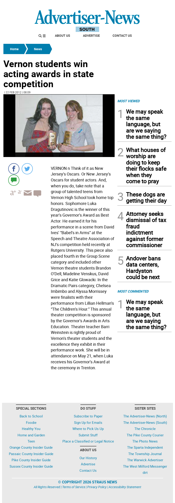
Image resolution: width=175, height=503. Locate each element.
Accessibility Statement (125, 487)
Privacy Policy (97, 487)
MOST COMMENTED (133, 291)
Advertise (91, 35)
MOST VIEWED (128, 101)
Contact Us (122, 35)
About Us (62, 35)
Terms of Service (73, 487)
